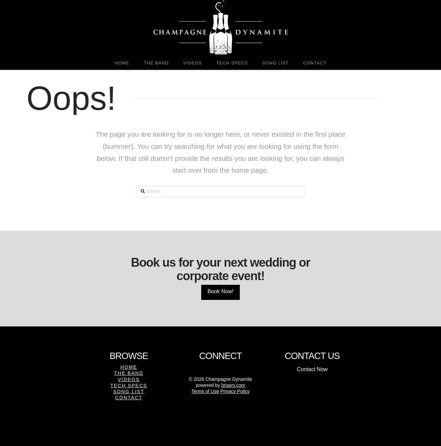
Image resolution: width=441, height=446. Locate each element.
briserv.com (233, 385)
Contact (128, 397)
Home (128, 367)
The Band (128, 373)
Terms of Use (205, 391)
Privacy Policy (235, 391)
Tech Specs (129, 385)
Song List (128, 391)
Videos (129, 379)
